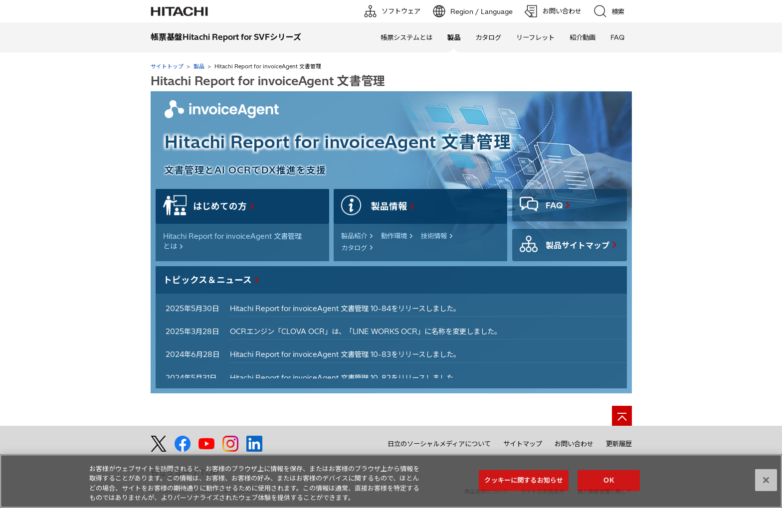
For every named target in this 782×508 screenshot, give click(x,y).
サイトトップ (167, 66)
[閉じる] (766, 480)
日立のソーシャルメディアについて (439, 444)
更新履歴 (619, 444)
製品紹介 (354, 236)
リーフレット (535, 37)
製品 (199, 66)
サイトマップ (522, 444)
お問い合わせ (574, 444)
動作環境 (394, 236)
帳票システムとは (406, 37)
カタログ (488, 37)
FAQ (617, 37)
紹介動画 (582, 37)
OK (608, 480)
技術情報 (434, 236)
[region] (391, 481)
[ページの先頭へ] (622, 416)
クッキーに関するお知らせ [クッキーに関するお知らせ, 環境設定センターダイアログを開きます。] (523, 480)
